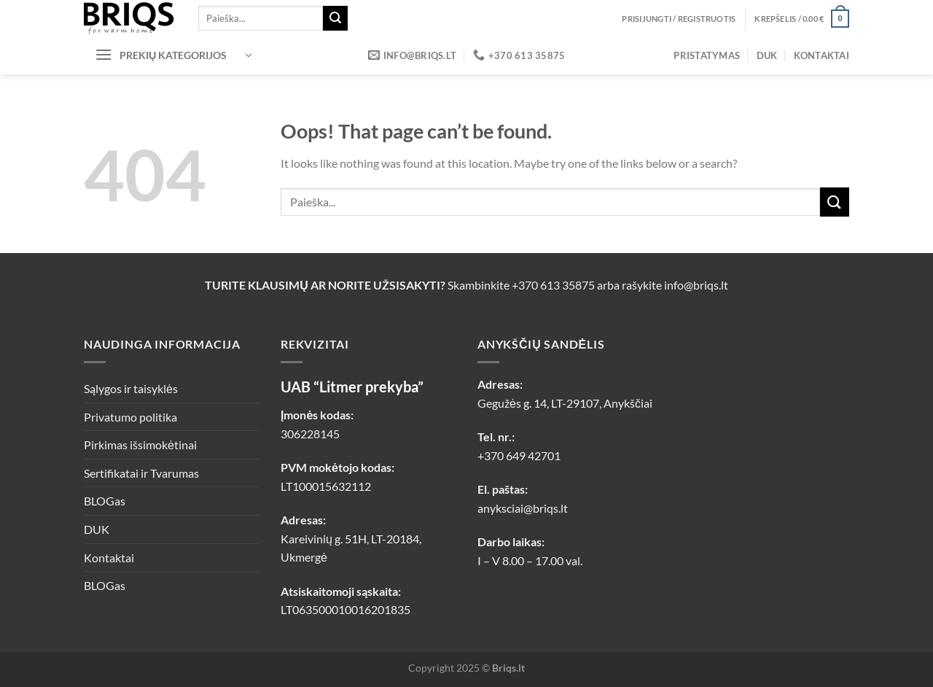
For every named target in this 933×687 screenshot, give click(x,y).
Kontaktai (821, 55)
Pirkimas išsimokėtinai (140, 444)
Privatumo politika (130, 417)
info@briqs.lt (696, 285)
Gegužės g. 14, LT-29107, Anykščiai (564, 403)
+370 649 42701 (519, 455)
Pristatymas (707, 55)
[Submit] (335, 18)
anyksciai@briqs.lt (522, 508)
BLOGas (104, 501)
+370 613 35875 (553, 285)
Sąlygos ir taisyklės (131, 388)
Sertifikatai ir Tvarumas (141, 473)
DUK (767, 55)
